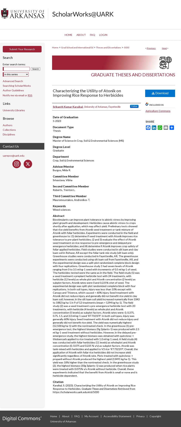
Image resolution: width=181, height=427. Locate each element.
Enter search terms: (14, 64)
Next (164, 48)
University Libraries (14, 110)
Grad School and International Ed (77, 47)
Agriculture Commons (158, 111)
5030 (126, 47)
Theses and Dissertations (108, 47)
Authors (7, 125)
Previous (151, 48)
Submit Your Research (22, 49)
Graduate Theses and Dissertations (133, 74)
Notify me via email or (17, 95)
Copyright (155, 416)
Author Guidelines (13, 90)
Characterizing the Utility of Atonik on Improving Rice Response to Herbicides (88, 93)
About (66, 416)
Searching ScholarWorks (17, 85)
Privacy (140, 416)
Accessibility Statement (118, 416)
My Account (92, 416)
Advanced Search (13, 81)
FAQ (77, 416)
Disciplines (9, 134)
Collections (9, 129)
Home (55, 47)
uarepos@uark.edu (13, 155)
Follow (134, 106)
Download (160, 93)
